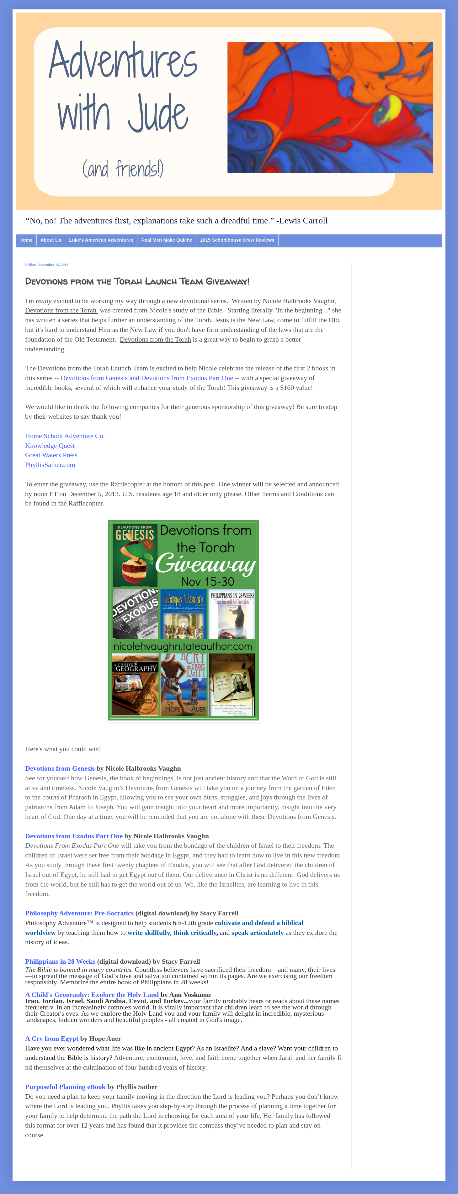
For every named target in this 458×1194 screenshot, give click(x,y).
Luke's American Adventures (101, 240)
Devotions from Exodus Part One (74, 836)
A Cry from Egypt (51, 1038)
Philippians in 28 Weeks (61, 961)
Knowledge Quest (50, 445)
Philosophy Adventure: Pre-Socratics (79, 913)
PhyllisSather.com (50, 465)
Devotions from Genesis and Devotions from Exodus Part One (147, 378)
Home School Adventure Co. (65, 436)
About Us (50, 240)
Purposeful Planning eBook (65, 1087)
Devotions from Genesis (60, 768)
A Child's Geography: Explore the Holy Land (92, 994)
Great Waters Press (51, 455)
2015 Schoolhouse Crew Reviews (237, 240)
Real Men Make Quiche (166, 240)
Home (26, 240)
